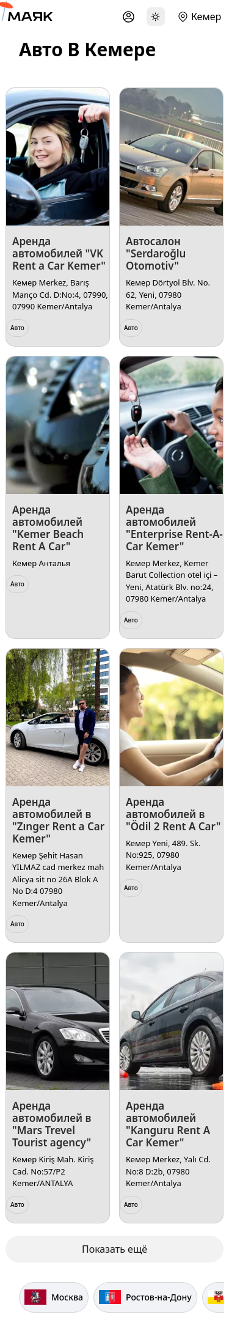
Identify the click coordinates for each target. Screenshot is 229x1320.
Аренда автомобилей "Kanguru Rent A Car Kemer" (168, 1124)
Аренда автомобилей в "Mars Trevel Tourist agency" (51, 1124)
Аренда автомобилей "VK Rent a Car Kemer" (59, 253)
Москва (53, 1297)
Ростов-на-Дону (145, 1297)
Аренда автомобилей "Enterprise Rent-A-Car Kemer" (174, 528)
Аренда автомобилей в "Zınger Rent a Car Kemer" (58, 820)
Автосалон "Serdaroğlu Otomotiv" (156, 253)
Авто (17, 327)
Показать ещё (114, 1249)
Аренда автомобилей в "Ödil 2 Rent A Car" (173, 814)
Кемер (206, 16)
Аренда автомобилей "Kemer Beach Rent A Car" (48, 528)
